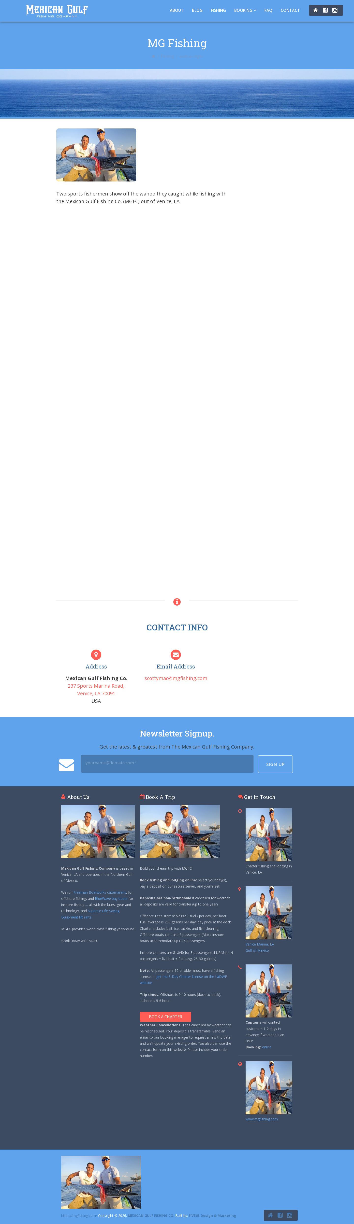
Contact (290, 10)
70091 (108, 693)
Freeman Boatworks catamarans (100, 892)
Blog (197, 10)
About (177, 10)
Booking (243, 10)
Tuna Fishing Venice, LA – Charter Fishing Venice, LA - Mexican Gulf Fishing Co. (57, 10)
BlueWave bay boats (111, 898)
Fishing (218, 10)
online (267, 1047)
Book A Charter (165, 1016)
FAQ (268, 10)
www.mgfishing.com (262, 1119)
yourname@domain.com (111, 763)
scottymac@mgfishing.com (176, 678)
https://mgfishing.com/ (79, 1215)
